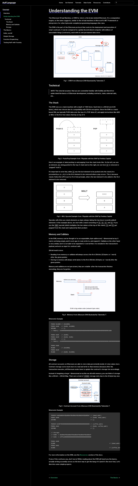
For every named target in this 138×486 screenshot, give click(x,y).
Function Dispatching (10, 39)
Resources (97, 3)
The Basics (7, 30)
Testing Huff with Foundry (12, 42)
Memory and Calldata (13, 24)
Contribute (106, 3)
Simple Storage (8, 36)
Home (61, 3)
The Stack (9, 22)
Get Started (69, 3)
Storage (8, 27)
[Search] (124, 2)
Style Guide (87, 3)
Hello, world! (7, 33)
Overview (6, 13)
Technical (8, 19)
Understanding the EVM (11, 16)
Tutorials (78, 3)
